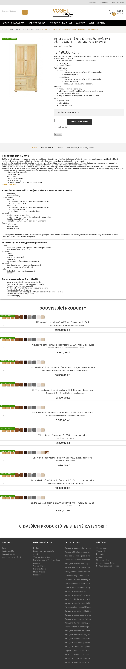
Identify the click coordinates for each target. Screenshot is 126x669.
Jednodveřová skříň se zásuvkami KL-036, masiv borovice (63, 408)
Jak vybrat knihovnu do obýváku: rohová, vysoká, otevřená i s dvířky (79, 631)
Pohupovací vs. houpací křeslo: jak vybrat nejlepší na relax (79, 607)
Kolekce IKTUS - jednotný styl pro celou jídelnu (79, 587)
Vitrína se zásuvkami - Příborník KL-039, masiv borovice (63, 453)
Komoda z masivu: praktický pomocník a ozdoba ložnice (79, 579)
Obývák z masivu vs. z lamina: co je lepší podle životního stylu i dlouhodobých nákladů (79, 650)
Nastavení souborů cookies (107, 566)
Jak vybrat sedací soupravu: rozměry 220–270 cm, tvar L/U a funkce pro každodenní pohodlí (79, 615)
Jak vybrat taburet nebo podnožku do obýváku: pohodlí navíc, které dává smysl (79, 646)
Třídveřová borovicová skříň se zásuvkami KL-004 (63, 317)
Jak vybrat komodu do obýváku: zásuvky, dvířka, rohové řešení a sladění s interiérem (79, 635)
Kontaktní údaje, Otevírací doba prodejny (46, 561)
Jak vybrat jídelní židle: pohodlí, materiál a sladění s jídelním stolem (79, 591)
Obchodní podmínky (42, 557)
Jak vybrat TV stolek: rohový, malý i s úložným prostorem (79, 623)
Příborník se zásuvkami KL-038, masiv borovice (63, 430)
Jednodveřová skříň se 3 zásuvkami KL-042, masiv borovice (63, 475)
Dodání (36, 548)
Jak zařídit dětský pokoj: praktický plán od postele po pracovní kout (79, 599)
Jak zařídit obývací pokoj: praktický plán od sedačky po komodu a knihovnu (79, 654)
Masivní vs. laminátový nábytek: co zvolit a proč (79, 560)
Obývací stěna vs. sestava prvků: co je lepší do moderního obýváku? (79, 627)
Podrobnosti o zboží (52, 147)
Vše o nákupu (39, 566)
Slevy (4, 548)
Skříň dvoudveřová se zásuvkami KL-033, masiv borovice (63, 385)
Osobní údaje (101, 548)
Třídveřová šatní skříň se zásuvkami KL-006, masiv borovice (63, 340)
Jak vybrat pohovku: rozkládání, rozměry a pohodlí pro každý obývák (79, 611)
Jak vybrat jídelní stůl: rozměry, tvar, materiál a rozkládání (79, 595)
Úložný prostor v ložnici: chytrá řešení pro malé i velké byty (79, 571)
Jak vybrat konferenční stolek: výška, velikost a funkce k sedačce (79, 619)
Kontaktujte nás (39, 569)
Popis (34, 147)
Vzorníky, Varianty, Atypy (80, 147)
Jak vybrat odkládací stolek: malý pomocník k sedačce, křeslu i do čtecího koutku (79, 638)
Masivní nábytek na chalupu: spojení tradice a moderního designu (79, 583)
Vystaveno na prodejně (11, 557)
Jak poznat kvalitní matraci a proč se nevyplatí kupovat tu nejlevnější (79, 552)
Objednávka (104, 2)
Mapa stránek (39, 572)
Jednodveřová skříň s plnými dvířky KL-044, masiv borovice (63, 498)
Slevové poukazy (103, 560)
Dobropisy (100, 554)
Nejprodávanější (8, 554)
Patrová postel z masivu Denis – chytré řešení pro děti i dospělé (79, 567)
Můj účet (92, 2)
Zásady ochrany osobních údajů (44, 552)
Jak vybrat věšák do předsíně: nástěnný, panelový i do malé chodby (79, 662)
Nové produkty (8, 551)
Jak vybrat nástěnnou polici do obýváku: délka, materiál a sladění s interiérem (79, 642)
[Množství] (57, 120)
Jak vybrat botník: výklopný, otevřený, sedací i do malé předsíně (79, 658)
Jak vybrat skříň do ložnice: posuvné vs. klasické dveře (79, 564)
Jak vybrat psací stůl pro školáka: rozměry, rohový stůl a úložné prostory (79, 603)
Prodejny (36, 575)
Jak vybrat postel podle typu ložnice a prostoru (79, 548)
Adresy (99, 557)
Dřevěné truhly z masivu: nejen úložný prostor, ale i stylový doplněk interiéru (79, 575)
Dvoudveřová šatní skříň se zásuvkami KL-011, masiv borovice (63, 363)
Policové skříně (9, 184)
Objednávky (101, 551)
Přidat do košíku (79, 122)
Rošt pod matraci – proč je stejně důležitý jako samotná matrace (79, 556)
